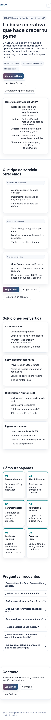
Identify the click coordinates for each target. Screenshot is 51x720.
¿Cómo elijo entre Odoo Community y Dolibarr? (24, 584)
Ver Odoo (27, 686)
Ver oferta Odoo (13, 76)
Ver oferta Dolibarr (14, 83)
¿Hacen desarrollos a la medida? (21, 627)
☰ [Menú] (49, 5)
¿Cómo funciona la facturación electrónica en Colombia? (20, 636)
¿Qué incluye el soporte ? (24, 601)
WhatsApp (10, 686)
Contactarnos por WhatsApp (19, 90)
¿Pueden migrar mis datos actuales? (23, 619)
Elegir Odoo (11, 289)
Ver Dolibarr (11, 694)
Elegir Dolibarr (30, 289)
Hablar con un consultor (17, 297)
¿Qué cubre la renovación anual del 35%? (23, 610)
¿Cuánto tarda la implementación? (22, 593)
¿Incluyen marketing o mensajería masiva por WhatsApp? (22, 646)
